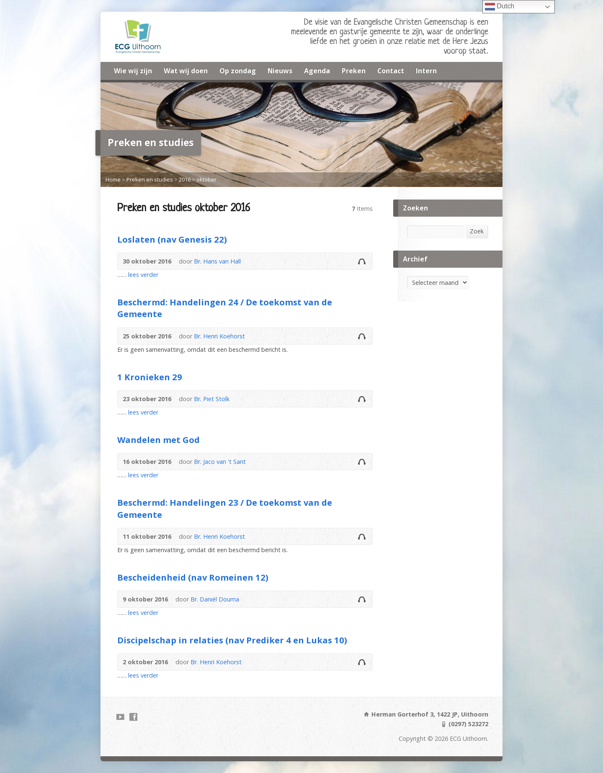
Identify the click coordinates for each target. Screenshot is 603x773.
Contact (390, 70)
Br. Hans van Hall (217, 261)
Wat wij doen (186, 70)
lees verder (143, 275)
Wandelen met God (158, 439)
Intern (426, 70)
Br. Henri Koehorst (219, 336)
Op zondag (237, 70)
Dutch (499, 7)
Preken (354, 70)
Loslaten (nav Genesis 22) (172, 239)
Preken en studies (149, 179)
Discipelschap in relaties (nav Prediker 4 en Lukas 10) (232, 640)
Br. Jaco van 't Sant (220, 462)
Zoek (477, 231)
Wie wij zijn (133, 70)
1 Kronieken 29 (149, 377)
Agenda (317, 70)
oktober (206, 179)
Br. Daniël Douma (215, 599)
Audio (361, 261)
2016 (185, 179)
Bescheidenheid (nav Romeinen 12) (192, 577)
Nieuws (280, 70)
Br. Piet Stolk (211, 399)
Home (113, 179)
